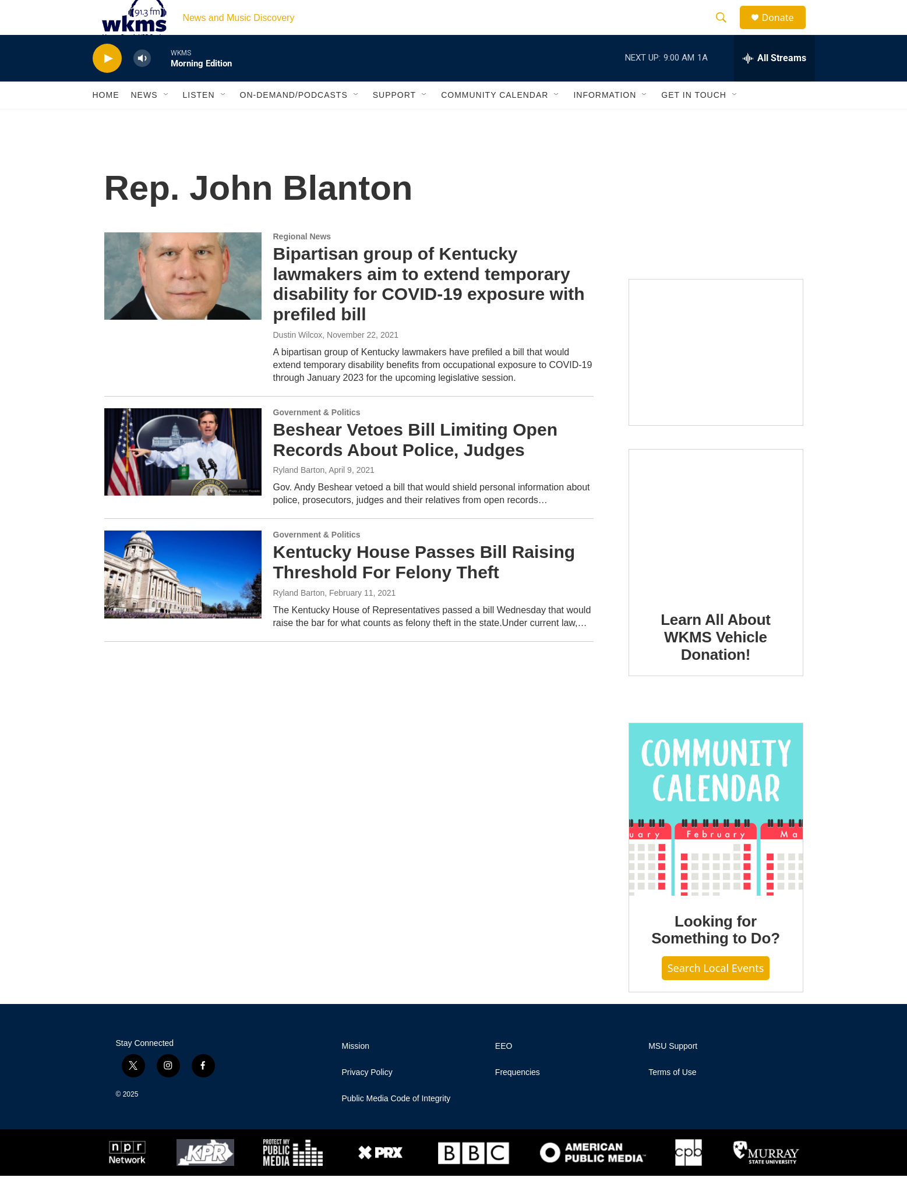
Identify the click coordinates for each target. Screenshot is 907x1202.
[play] (107, 84)
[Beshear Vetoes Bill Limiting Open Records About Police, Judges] (183, 478)
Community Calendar (494, 121)
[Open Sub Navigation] (166, 121)
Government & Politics (317, 438)
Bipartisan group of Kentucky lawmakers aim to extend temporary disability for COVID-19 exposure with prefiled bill (429, 310)
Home (106, 121)
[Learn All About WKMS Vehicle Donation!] (716, 548)
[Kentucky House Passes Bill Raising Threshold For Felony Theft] (183, 600)
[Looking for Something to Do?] (716, 836)
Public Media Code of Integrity (396, 1124)
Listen (199, 121)
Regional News (302, 262)
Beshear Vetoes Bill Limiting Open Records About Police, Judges (415, 466)
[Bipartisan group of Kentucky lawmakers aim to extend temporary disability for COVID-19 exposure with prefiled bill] (183, 302)
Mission (355, 1072)
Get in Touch (693, 121)
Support (394, 121)
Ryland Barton (299, 496)
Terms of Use (672, 1098)
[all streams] (774, 84)
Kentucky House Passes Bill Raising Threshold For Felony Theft (424, 588)
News (144, 121)
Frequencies (517, 1098)
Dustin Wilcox (298, 361)
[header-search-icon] (727, 31)
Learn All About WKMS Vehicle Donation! (716, 663)
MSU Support (672, 1072)
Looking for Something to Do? (715, 956)
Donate (785, 30)
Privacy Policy (367, 1098)
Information (604, 121)
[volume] (142, 85)
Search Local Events (716, 994)
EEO (504, 1072)
